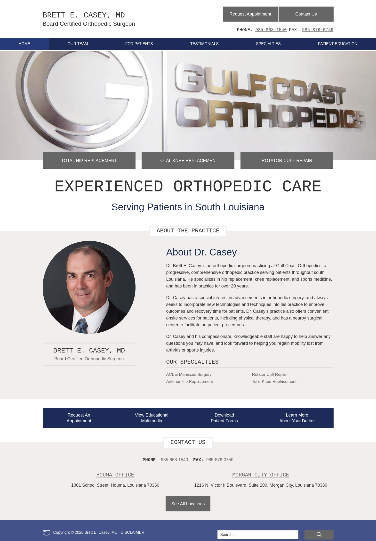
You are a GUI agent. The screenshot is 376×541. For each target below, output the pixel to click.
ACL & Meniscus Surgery (190, 371)
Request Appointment (250, 12)
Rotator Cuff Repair (287, 157)
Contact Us (306, 12)
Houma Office (115, 471)
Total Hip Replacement (89, 157)
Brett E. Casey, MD (104, 18)
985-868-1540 (271, 28)
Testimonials (204, 42)
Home (24, 42)
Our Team (78, 42)
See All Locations (188, 500)
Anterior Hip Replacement (191, 378)
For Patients (139, 42)
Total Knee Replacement (188, 157)
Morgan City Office (260, 471)
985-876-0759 (318, 28)
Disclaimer (132, 529)
